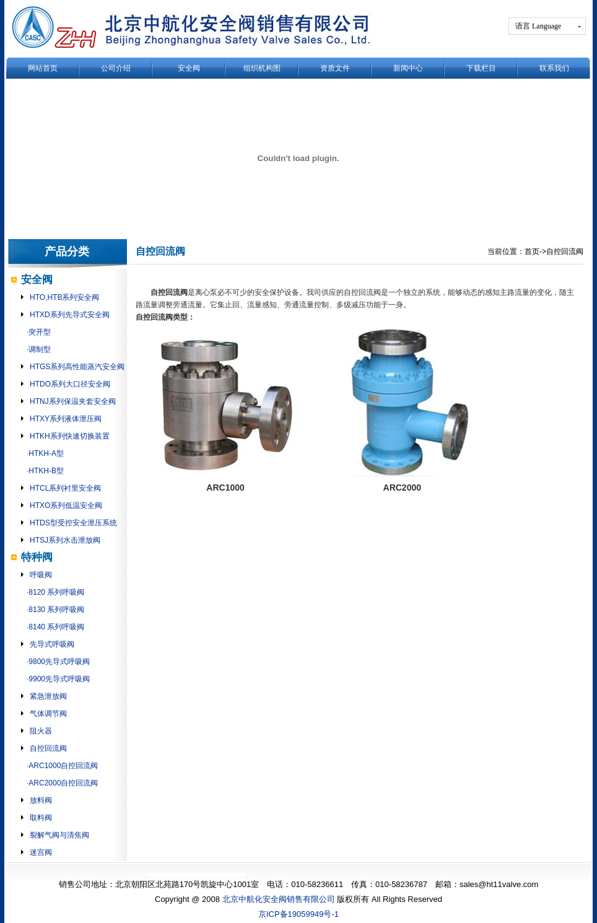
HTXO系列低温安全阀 (66, 505)
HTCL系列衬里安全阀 (65, 488)
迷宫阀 (41, 852)
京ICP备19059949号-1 (298, 914)
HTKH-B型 (46, 470)
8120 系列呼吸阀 (56, 592)
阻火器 (41, 731)
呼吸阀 (41, 575)
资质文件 (335, 68)
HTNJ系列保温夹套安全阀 (73, 401)
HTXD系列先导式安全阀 (70, 314)
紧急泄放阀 (48, 696)
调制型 (39, 349)
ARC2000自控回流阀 (63, 783)
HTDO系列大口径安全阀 (70, 384)
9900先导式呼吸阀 (59, 679)
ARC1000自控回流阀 (63, 765)
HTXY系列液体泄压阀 (66, 418)
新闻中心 (408, 68)
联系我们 (554, 68)
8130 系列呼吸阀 (56, 609)
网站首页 (43, 68)
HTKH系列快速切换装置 (70, 436)
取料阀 (41, 817)
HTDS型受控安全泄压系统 (73, 522)
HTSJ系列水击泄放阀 (65, 540)
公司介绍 (116, 68)
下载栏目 (481, 68)
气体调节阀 (48, 713)
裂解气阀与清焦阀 (59, 835)
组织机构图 (262, 68)
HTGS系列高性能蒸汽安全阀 (77, 366)
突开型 (39, 332)
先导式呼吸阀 (52, 644)
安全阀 (189, 68)
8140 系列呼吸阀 (56, 627)
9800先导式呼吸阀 (59, 661)
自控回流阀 (48, 748)
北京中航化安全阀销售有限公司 (278, 899)
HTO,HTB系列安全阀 (64, 297)
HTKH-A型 (46, 453)
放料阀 (41, 800)
